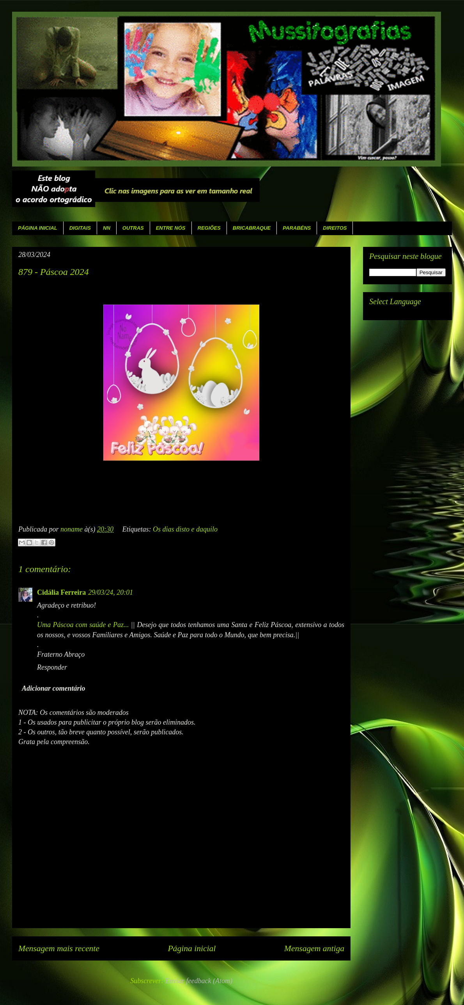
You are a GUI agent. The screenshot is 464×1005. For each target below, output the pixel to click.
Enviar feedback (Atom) (198, 981)
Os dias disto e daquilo (185, 529)
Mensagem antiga (314, 948)
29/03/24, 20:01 (110, 592)
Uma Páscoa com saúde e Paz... (83, 625)
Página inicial (192, 948)
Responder (52, 667)
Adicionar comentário (53, 688)
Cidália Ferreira (61, 592)
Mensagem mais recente (58, 948)
